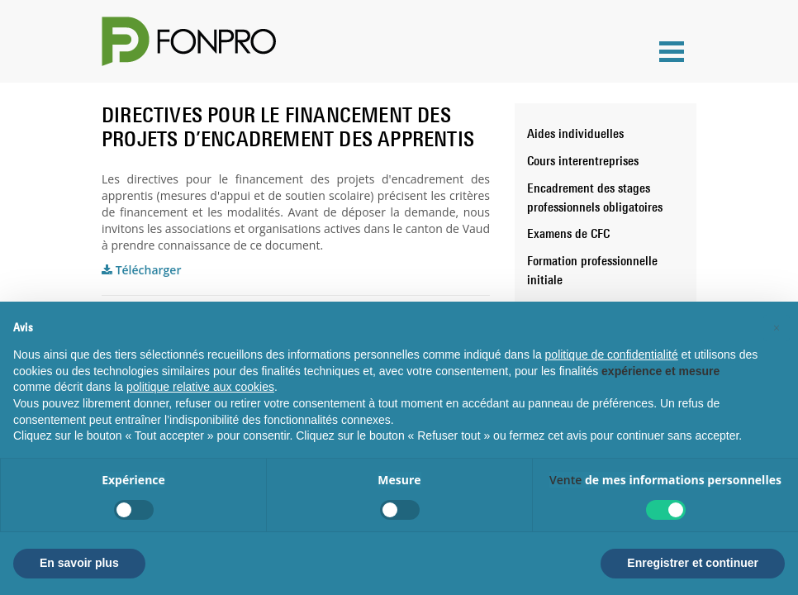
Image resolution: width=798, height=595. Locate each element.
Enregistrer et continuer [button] (692, 562)
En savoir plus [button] (79, 562)
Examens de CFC (568, 233)
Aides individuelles (575, 133)
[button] (776, 328)
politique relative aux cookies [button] (200, 386)
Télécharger (141, 270)
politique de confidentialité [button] (611, 354)
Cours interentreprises (583, 160)
